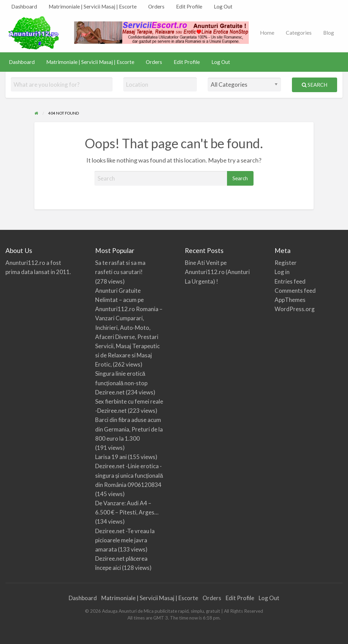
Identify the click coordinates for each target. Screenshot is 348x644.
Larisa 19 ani (111, 456)
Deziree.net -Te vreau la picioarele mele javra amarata (125, 540)
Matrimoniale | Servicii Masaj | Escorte (93, 6)
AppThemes (290, 299)
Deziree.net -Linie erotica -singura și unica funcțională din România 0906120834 (129, 475)
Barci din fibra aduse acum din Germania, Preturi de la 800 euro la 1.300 (129, 429)
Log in (282, 271)
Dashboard (24, 6)
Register (286, 262)
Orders (156, 6)
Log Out (223, 6)
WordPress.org (295, 308)
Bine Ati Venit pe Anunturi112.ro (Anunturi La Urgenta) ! (217, 272)
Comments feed (295, 290)
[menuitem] (24, 6)
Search (314, 85)
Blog (328, 33)
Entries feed (290, 281)
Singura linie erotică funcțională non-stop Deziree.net (121, 382)
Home (267, 33)
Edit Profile (189, 6)
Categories (299, 33)
